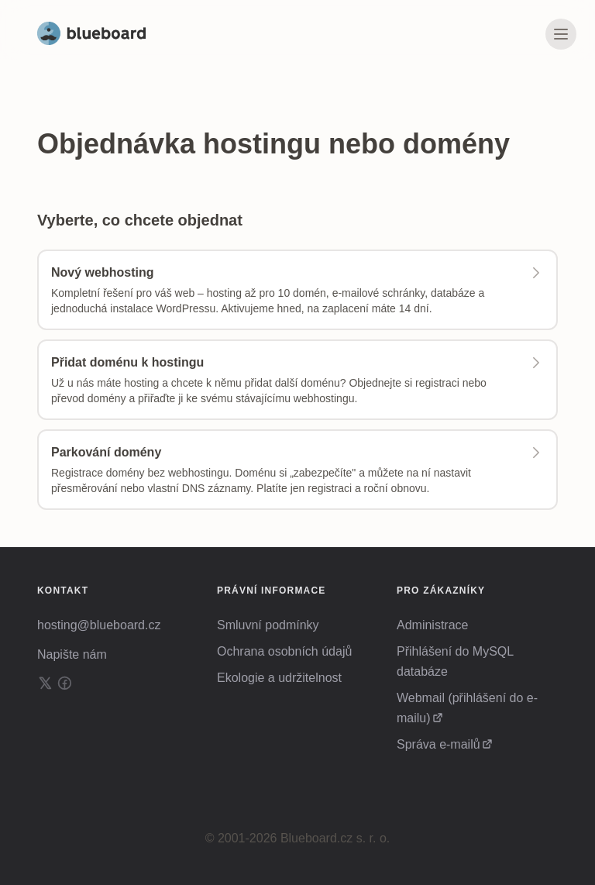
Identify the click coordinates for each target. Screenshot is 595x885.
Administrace (432, 625)
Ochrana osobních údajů (284, 651)
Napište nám (72, 654)
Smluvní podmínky (268, 625)
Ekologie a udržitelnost (279, 677)
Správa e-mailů (438, 744)
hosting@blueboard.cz (98, 625)
